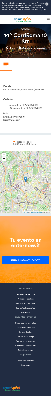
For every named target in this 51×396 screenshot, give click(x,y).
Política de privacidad (25, 303)
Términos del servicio (25, 294)
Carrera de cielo (25, 332)
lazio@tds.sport (11, 119)
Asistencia (25, 312)
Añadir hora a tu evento (25, 260)
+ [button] (4, 155)
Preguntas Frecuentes (25, 308)
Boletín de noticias (26, 361)
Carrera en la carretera (33, 48)
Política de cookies (26, 299)
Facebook (25, 365)
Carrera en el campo (25, 336)
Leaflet (25, 212)
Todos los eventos (25, 350)
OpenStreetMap (36, 212)
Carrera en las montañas (25, 323)
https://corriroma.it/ (14, 116)
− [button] (4, 159)
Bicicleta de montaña (25, 327)
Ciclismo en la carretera (25, 345)
